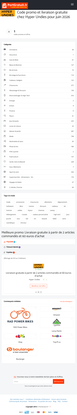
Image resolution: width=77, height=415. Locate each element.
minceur (23, 223)
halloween (10, 206)
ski (65, 206)
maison (31, 206)
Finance (39, 110)
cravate (24, 214)
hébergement (11, 214)
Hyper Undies (34, 279)
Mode (39, 136)
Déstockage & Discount (39, 90)
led (27, 219)
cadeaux (55, 206)
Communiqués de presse (18, 401)
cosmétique (10, 223)
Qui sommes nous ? (17, 399)
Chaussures (39, 85)
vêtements (48, 202)
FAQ (59, 401)
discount (43, 206)
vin (35, 219)
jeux (67, 214)
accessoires (20, 202)
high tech (57, 214)
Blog (54, 401)
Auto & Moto (39, 59)
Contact (65, 401)
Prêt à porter (39, 151)
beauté (44, 219)
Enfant (39, 105)
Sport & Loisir (39, 172)
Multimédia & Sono (39, 141)
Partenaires (32, 401)
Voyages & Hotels (39, 182)
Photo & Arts (39, 146)
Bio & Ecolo (39, 70)
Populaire (9, 241)
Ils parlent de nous (45, 401)
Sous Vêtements (39, 166)
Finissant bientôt (12, 247)
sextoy (52, 210)
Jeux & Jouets (39, 121)
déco (21, 206)
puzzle (8, 219)
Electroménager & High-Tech (39, 95)
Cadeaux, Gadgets (39, 80)
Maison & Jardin (39, 131)
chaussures (34, 202)
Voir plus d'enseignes (66, 301)
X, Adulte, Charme (39, 187)
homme (9, 210)
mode (8, 202)
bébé (54, 219)
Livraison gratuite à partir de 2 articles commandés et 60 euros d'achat (38, 274)
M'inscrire (58, 381)
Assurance (39, 54)
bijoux (30, 210)
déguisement (62, 202)
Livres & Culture (39, 126)
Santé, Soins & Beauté (39, 161)
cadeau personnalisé (40, 214)
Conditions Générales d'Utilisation (38, 399)
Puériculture (39, 156)
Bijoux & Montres (39, 65)
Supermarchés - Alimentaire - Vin (39, 177)
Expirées (9, 252)
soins (64, 219)
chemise (41, 210)
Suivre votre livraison (58, 399)
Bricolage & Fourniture (39, 75)
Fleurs (39, 116)
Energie (39, 100)
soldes (20, 210)
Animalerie (39, 49)
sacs (18, 219)
